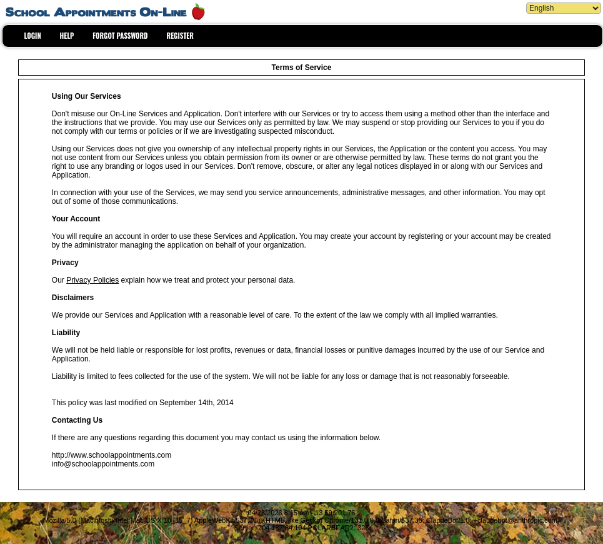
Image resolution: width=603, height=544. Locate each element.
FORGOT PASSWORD (119, 36)
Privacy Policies (92, 280)
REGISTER (180, 36)
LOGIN (32, 36)
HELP (67, 36)
